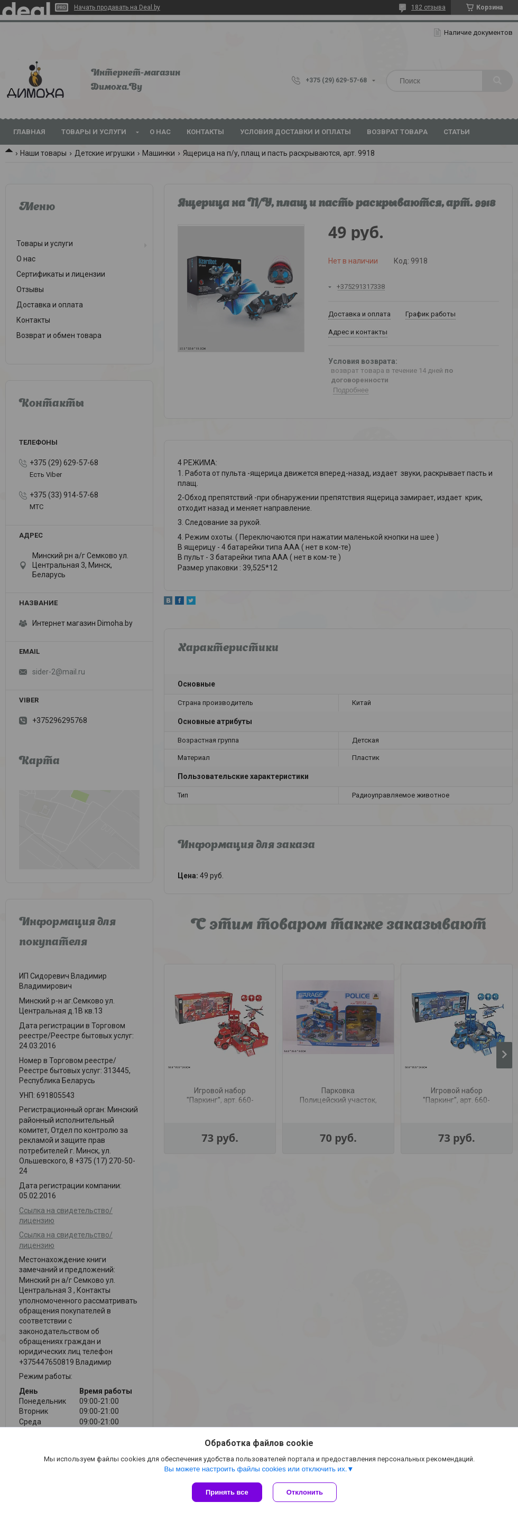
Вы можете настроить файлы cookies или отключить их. (255, 1469)
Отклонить (304, 1492)
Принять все (227, 1492)
